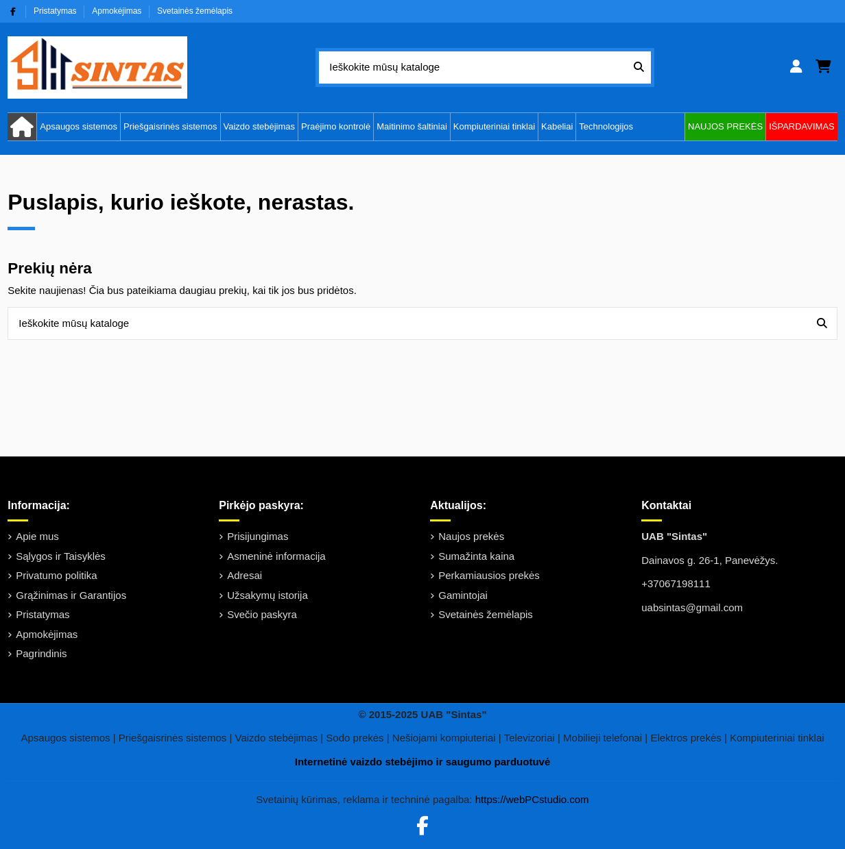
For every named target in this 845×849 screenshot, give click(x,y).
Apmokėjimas (117, 11)
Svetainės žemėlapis (195, 11)
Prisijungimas (257, 536)
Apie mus (37, 536)
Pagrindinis (41, 653)
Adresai (244, 575)
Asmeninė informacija (276, 556)
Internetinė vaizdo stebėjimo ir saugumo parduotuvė (423, 761)
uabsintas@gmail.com (692, 607)
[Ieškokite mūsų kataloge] (638, 67)
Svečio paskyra (262, 614)
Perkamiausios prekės (489, 575)
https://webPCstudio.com (532, 799)
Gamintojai (463, 595)
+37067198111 (676, 583)
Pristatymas (56, 11)
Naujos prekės (471, 536)
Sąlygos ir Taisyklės (61, 556)
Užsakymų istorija (267, 595)
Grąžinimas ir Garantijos (71, 595)
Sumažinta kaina (476, 556)
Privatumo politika (56, 575)
